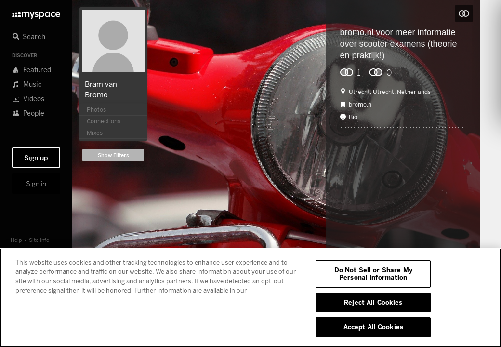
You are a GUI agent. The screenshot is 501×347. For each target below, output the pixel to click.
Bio (353, 117)
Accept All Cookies (373, 326)
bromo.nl (357, 32)
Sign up (36, 157)
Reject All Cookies (373, 302)
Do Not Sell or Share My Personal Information (373, 274)
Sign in (36, 183)
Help (16, 239)
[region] (250, 297)
